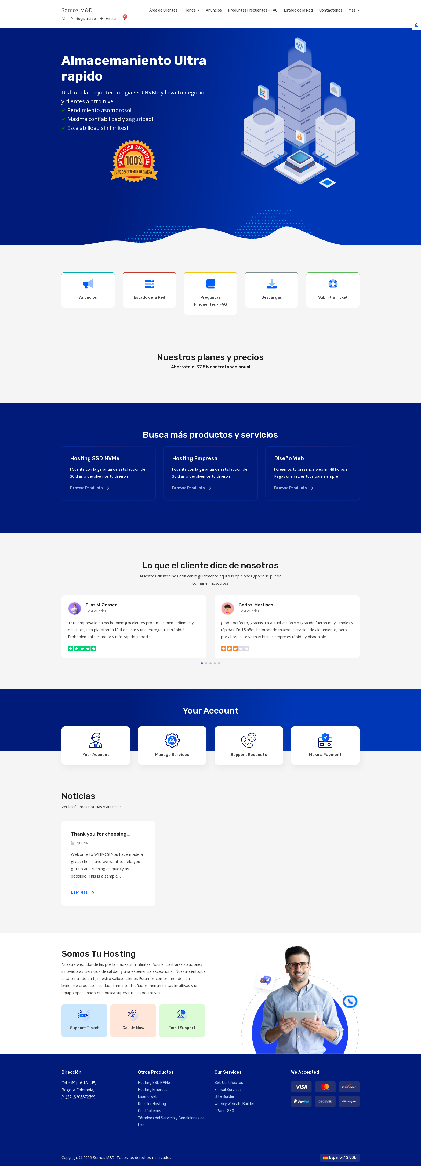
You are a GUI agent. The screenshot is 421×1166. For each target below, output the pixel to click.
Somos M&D (77, 10)
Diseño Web (148, 1096)
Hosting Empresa (153, 1089)
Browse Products (89, 488)
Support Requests (249, 745)
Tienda (200, 10)
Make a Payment (325, 745)
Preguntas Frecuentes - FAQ (263, 10)
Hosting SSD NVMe (154, 1082)
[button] (202, 663)
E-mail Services (228, 1089)
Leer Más (82, 892)
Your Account (95, 745)
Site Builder (224, 1096)
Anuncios (225, 10)
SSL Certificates (229, 1082)
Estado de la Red (309, 10)
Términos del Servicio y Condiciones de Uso (171, 1121)
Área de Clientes (174, 10)
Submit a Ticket (333, 289)
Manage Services (172, 745)
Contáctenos (341, 10)
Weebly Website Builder (234, 1104)
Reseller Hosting (152, 1104)
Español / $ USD (340, 1157)
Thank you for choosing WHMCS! (98, 834)
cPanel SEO (224, 1111)
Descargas (272, 289)
